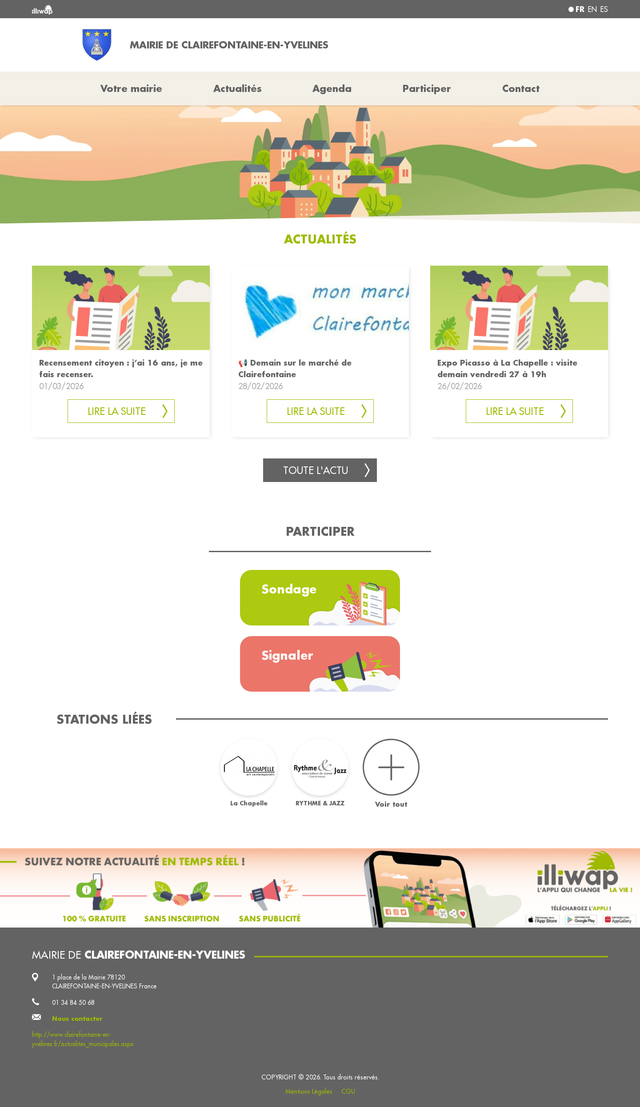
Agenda (332, 88)
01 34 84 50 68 (73, 1003)
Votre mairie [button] (131, 88)
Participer (427, 88)
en (592, 9)
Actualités (237, 88)
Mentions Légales (308, 1091)
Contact (521, 88)
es (604, 9)
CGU (348, 1091)
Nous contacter (77, 1019)
